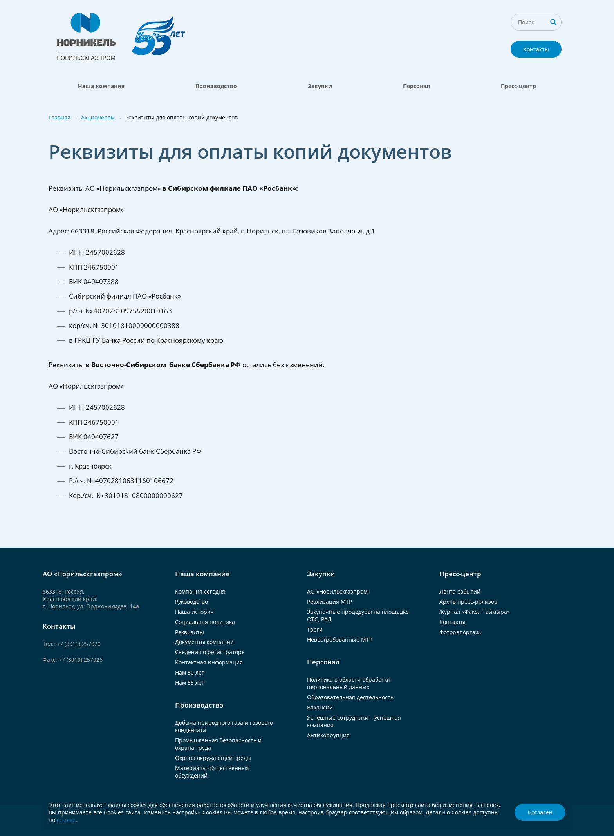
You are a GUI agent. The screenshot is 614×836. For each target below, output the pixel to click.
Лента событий (459, 591)
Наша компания (101, 86)
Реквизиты (189, 632)
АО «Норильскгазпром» (338, 591)
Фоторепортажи (461, 632)
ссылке (66, 819)
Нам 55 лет (189, 682)
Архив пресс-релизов (468, 601)
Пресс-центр (518, 86)
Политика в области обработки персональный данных (348, 683)
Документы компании (204, 642)
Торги (315, 629)
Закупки (320, 86)
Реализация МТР (329, 601)
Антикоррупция (328, 735)
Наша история (194, 611)
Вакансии (320, 707)
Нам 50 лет (189, 672)
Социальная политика (205, 622)
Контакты (536, 49)
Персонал (416, 86)
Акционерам (98, 117)
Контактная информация (209, 662)
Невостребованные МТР (339, 639)
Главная (59, 117)
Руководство (191, 601)
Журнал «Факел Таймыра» (474, 611)
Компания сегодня (200, 591)
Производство (216, 86)
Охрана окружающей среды (213, 758)
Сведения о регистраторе (210, 652)
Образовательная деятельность (350, 697)
